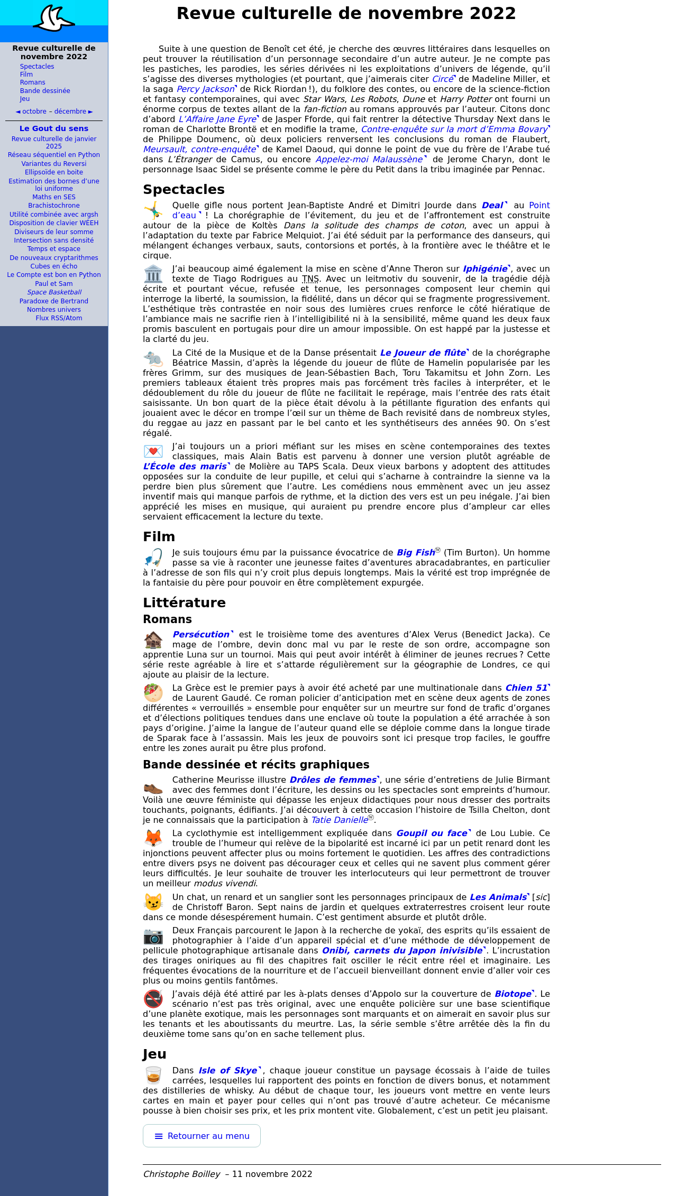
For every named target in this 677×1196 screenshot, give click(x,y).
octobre (34, 111)
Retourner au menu (209, 1136)
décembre (70, 111)
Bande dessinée (45, 91)
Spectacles (37, 66)
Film (26, 74)
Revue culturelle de (347, 13)
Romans (32, 82)
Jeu (25, 99)
